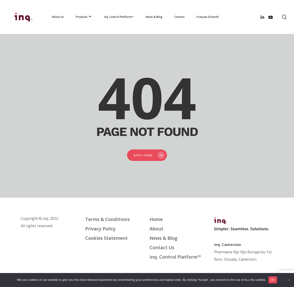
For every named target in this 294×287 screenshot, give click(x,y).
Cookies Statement (106, 238)
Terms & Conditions (107, 219)
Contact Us (162, 247)
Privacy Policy (100, 229)
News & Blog (163, 238)
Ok (273, 279)
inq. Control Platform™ (175, 257)
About (156, 229)
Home (156, 219)
